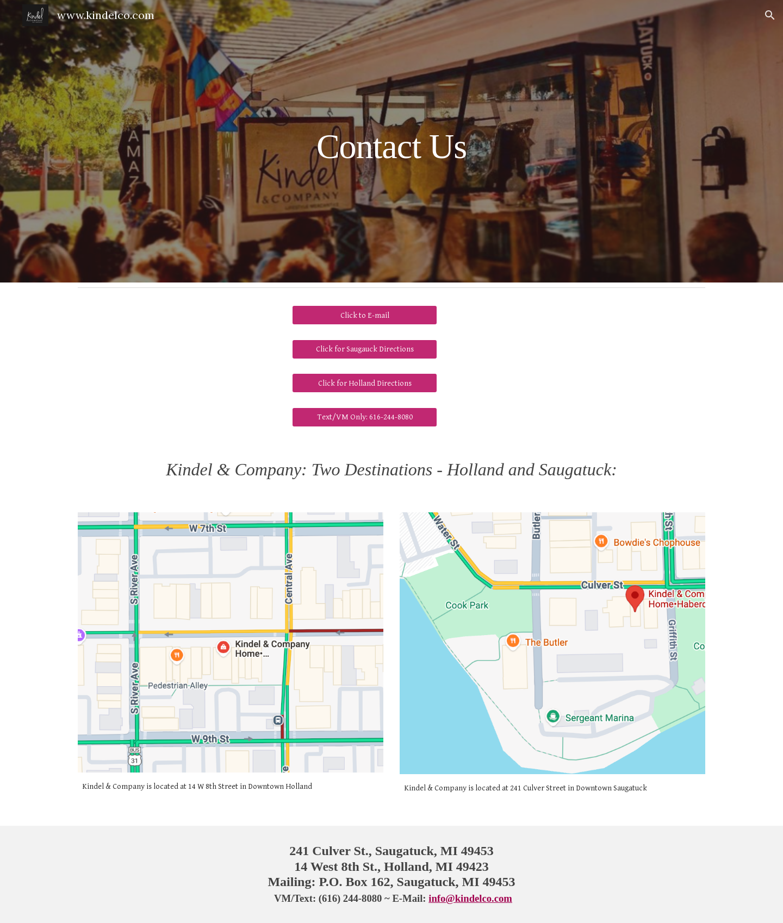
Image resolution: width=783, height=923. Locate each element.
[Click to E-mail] (364, 315)
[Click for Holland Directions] (364, 383)
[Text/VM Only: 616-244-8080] (364, 417)
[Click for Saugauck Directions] (364, 348)
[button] (770, 15)
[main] (391, 141)
